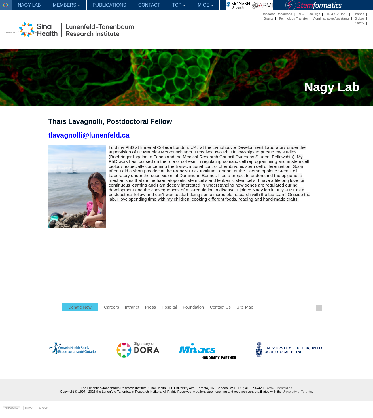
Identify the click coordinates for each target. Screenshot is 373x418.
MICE (206, 5)
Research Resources (277, 14)
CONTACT (149, 5)
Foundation (193, 307)
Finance (358, 14)
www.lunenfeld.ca (279, 388)
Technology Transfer (293, 18)
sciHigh (314, 14)
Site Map (244, 307)
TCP (179, 5)
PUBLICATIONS (109, 5)
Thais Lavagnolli (29, 32)
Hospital (169, 307)
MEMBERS (67, 5)
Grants (268, 18)
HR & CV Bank (336, 14)
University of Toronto (297, 391)
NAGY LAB (29, 5)
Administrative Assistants (331, 18)
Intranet (132, 307)
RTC (301, 14)
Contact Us (220, 307)
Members (11, 32)
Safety (359, 23)
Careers (111, 307)
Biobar (359, 18)
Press (150, 307)
